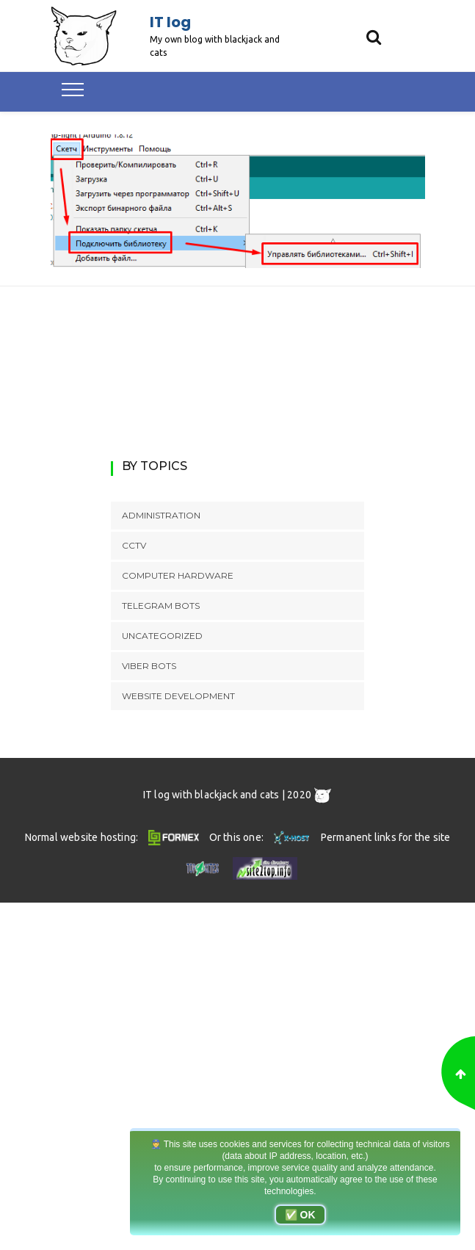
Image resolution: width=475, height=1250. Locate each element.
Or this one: (261, 837)
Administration (161, 515)
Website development (178, 695)
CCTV (134, 545)
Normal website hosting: (114, 837)
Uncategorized (162, 635)
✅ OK (300, 1215)
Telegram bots (161, 605)
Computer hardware (177, 575)
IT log (170, 22)
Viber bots (149, 665)
